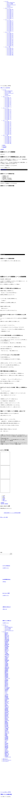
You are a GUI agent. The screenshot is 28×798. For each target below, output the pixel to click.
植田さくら (7, 656)
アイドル (4, 631)
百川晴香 (6, 743)
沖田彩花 (6, 669)
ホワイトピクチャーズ (9, 93)
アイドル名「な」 (8, 121)
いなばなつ (7, 655)
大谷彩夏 (6, 663)
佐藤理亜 (6, 689)
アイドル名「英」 (8, 143)
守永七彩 (6, 745)
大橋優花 (6, 665)
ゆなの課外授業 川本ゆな (6, 579)
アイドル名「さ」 (8, 109)
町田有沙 (6, 723)
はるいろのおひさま (8, 90)
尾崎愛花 (6, 670)
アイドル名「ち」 (8, 115)
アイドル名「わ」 (8, 142)
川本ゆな (6, 679)
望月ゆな (6, 739)
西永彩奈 (6, 714)
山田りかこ (7, 751)
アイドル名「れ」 (8, 140)
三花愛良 (6, 736)
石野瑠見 (6, 647)
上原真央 (6, 657)
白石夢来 (6, 697)
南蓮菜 (6, 735)
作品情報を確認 (3, 169)
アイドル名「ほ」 (8, 128)
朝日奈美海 (7, 639)
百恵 (5, 742)
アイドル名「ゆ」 (8, 137)
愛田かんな (7, 635)
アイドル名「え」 (8, 101)
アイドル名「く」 (8, 105)
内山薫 (6, 659)
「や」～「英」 (6, 135)
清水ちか (6, 695)
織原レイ (6, 672)
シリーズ (4, 89)
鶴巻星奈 (6, 709)
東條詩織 (6, 710)
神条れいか (7, 701)
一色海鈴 (6, 653)
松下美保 (6, 725)
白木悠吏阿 (7, 698)
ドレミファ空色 (8, 628)
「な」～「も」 (6, 120)
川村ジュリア (7, 678)
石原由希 (6, 648)
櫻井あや (6, 685)
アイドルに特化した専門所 (5, 792)
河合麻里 (6, 677)
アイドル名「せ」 (8, 112)
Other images (2, 254)
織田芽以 (6, 671)
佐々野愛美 (7, 688)
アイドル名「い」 (8, 98)
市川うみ (6, 651)
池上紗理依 (7, 646)
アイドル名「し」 (8, 110)
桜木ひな (6, 686)
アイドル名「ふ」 (8, 127)
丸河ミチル (7, 727)
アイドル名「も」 (8, 134)
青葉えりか (7, 637)
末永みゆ (6, 702)
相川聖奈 (6, 632)
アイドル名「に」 (8, 122)
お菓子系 (2, 503)
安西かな (6, 643)
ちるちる (6, 94)
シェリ (6, 693)
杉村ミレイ (7, 703)
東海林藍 (6, 696)
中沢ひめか (7, 711)
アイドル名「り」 (8, 139)
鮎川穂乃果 (7, 640)
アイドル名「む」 (8, 131)
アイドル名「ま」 (8, 129)
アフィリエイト (6, 761)
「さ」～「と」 (6, 107)
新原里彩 (6, 712)
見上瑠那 (6, 729)
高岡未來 (6, 705)
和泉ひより (7, 649)
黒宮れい (6, 681)
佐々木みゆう (7, 687)
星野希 (6, 721)
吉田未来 (6, 755)
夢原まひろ (7, 753)
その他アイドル (8, 756)
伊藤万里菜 (7, 654)
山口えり (6, 750)
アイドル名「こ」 (8, 106)
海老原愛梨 (7, 660)
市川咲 (6, 652)
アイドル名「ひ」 (8, 126)
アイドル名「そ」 (8, 113)
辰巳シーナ (7, 706)
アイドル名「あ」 (8, 97)
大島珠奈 (2, 502)
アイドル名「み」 (8, 130)
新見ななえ (7, 713)
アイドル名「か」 (8, 103)
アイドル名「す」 (8, 111)
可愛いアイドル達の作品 (5, 87)
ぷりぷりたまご (8, 95)
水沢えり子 (7, 731)
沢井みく (6, 690)
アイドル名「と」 (8, 119)
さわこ (6, 692)
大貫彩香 (6, 664)
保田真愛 (6, 747)
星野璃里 (6, 722)
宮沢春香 (6, 737)
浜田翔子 (6, 719)
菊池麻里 (6, 680)
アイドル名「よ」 (8, 138)
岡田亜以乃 (7, 668)
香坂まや (6, 682)
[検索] (11, 554)
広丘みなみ (7, 720)
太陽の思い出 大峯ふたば (6, 606)
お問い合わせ (5, 758)
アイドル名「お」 (8, 102)
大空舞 (6, 662)
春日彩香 (6, 673)
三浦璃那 (6, 728)
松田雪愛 (6, 726)
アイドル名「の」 (8, 123)
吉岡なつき (7, 754)
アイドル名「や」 (8, 136)
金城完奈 (6, 676)
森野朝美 (6, 746)
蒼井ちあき (7, 636)
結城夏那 (6, 752)
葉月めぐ (6, 718)
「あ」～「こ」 (6, 96)
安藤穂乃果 (7, 644)
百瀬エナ (6, 744)
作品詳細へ (2, 181)
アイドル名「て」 (8, 118)
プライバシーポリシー (7, 760)
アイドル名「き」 (8, 104)
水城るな (6, 730)
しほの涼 (6, 694)
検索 (1, 552)
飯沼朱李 (6, 645)
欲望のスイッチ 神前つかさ (7, 620)
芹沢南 (6, 704)
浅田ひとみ (7, 638)
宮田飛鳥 (6, 738)
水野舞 (6, 734)
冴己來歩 (6, 684)
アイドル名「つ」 (8, 117)
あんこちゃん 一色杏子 (6, 593)
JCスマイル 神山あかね (6, 565)
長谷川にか (7, 717)
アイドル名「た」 (8, 114)
